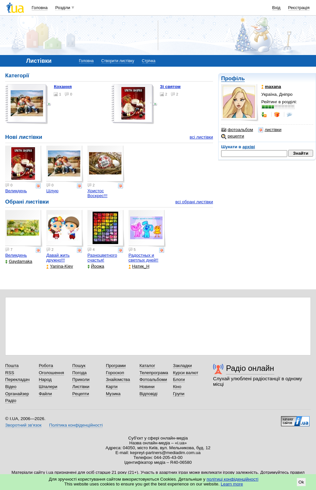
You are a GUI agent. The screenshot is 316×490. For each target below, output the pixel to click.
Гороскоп (115, 372)
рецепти (232, 136)
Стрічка (148, 61)
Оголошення (51, 372)
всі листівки (201, 137)
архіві (249, 146)
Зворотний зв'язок (23, 425)
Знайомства (118, 379)
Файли (45, 393)
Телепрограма (154, 372)
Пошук (78, 365)
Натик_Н (139, 266)
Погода (79, 372)
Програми (116, 365)
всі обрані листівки (194, 201)
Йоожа (95, 266)
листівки (269, 129)
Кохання (63, 86)
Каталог (147, 365)
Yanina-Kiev (59, 266)
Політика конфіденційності (76, 425)
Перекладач (17, 379)
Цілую (52, 190)
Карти (112, 386)
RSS (9, 372)
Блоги (179, 379)
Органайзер (17, 393)
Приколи (80, 379)
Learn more (232, 484)
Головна (40, 7)
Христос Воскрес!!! (97, 193)
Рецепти (80, 393)
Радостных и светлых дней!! (143, 257)
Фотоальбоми (153, 379)
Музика (113, 393)
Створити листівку (117, 61)
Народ (45, 379)
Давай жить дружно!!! (58, 257)
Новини (147, 386)
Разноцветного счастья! (102, 257)
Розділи (62, 7)
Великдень (16, 190)
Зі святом (170, 86)
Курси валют (185, 372)
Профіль (233, 78)
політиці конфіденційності (232, 479)
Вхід (276, 7)
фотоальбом (237, 129)
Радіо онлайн (250, 368)
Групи (178, 393)
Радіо (10, 400)
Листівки (80, 386)
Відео (11, 386)
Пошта (11, 365)
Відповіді (149, 393)
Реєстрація (299, 7)
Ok (301, 482)
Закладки (182, 365)
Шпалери (48, 386)
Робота (46, 365)
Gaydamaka (18, 261)
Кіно (177, 386)
